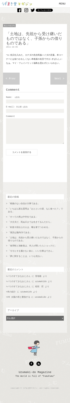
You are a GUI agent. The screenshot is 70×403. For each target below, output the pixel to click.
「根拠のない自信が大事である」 (24, 208)
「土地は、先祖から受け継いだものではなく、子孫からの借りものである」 (35, 243)
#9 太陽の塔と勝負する (18, 301)
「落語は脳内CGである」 (20, 237)
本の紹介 (11, 296)
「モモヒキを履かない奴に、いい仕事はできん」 (31, 255)
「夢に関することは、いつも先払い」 (26, 261)
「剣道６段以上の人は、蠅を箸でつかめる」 (29, 232)
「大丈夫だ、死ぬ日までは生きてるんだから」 (30, 226)
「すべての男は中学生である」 (23, 221)
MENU (62, 3)
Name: (13, 97)
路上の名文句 (9, 26)
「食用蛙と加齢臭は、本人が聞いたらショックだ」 (32, 250)
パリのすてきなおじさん (18, 281)
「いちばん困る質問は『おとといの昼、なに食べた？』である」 (35, 215)
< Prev (11, 78)
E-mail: (17, 107)
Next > (59, 78)
